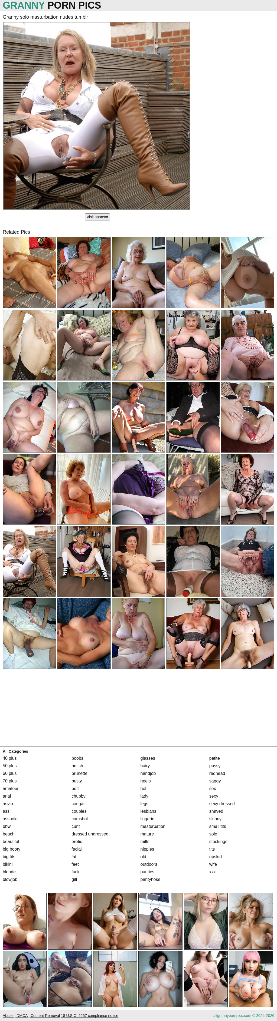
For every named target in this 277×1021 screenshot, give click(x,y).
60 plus (10, 773)
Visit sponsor (97, 217)
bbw (7, 826)
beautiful (11, 841)
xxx (212, 872)
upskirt (215, 856)
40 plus (10, 758)
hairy (145, 766)
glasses (148, 758)
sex (212, 788)
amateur (11, 788)
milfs (145, 841)
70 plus (10, 781)
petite (214, 758)
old (143, 856)
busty (76, 781)
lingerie (148, 819)
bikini (7, 864)
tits (212, 849)
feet (75, 864)
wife (213, 864)
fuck (75, 872)
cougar (78, 803)
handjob (148, 773)
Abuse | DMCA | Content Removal (31, 1015)
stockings (218, 841)
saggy (215, 781)
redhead (217, 773)
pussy (215, 766)
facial (76, 849)
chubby (78, 796)
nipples (147, 849)
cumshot (79, 819)
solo (213, 834)
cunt (75, 826)
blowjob (10, 879)
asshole (10, 819)
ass (6, 811)
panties (148, 872)
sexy (213, 796)
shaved (216, 811)
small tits (217, 826)
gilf (74, 879)
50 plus (10, 766)
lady (144, 796)
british (77, 766)
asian (8, 803)
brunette (79, 773)
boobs (77, 758)
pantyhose (151, 879)
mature (147, 834)
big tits (9, 856)
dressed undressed (89, 834)
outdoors (149, 864)
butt (75, 788)
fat (73, 856)
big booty (11, 849)
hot (143, 788)
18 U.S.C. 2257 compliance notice (89, 1015)
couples (78, 811)
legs (144, 803)
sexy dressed (222, 803)
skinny (215, 819)
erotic (76, 841)
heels (146, 781)
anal (7, 796)
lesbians (149, 811)
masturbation (153, 826)
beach (9, 834)
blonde (9, 872)
